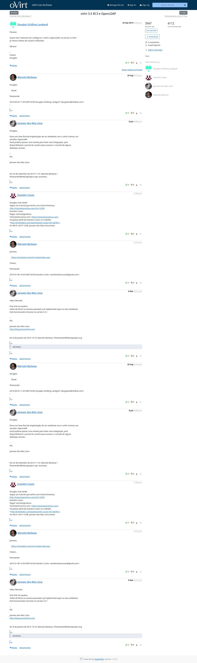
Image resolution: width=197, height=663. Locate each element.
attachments (25, 236)
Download (152, 36)
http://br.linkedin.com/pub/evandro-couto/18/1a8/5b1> (35, 222)
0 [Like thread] (127, 62)
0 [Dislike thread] (132, 62)
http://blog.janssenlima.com (22, 329)
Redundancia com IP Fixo (176, 16)
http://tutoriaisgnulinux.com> (45, 217)
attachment (24, 115)
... (11, 109)
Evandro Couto (26, 195)
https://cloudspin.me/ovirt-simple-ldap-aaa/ (30, 257)
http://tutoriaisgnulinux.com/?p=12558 (27, 208)
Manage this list (115, 5)
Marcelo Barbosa (27, 77)
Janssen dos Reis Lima (30, 123)
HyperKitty (99, 659)
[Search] (184, 5)
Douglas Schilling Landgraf (33, 24)
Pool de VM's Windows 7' (21, 16)
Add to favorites (153, 50)
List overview (151, 30)
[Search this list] (167, 5)
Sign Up (145, 5)
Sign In (132, 5)
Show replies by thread (132, 69)
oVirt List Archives (31, 5)
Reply (13, 65)
